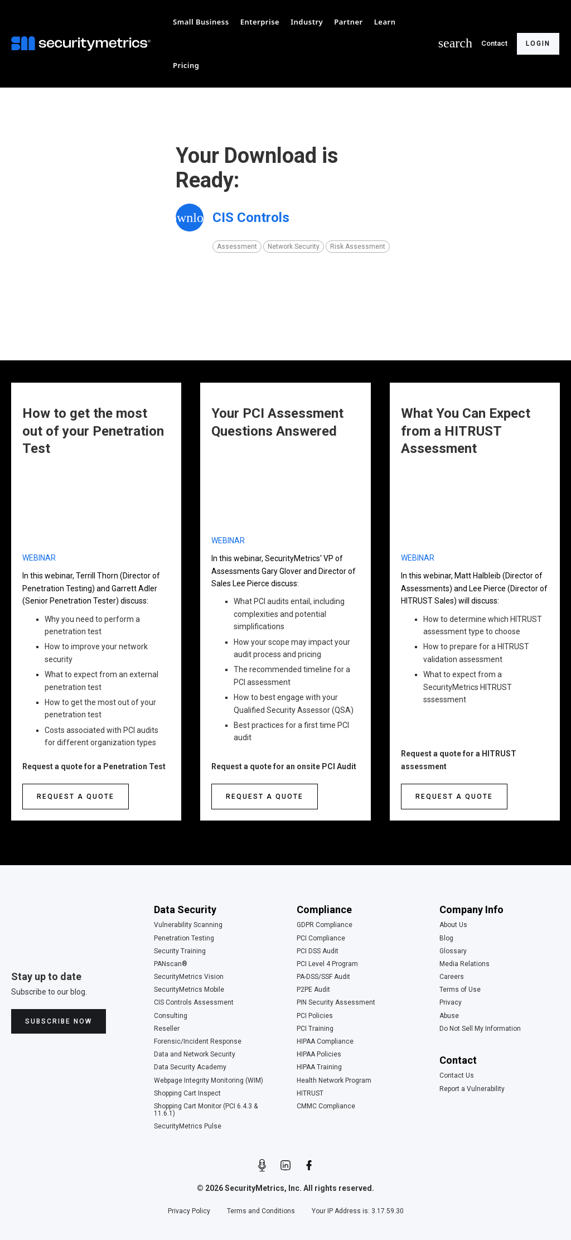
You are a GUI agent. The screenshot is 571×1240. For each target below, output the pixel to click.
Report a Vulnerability (472, 1089)
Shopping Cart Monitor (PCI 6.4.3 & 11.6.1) (206, 1110)
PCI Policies (315, 1016)
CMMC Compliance (326, 1106)
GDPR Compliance (324, 925)
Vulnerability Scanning (188, 925)
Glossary (453, 951)
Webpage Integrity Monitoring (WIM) (208, 1080)
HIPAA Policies (319, 1054)
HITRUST (310, 1093)
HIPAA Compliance (325, 1041)
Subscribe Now (58, 1021)
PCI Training (315, 1028)
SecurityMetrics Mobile (189, 989)
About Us (453, 925)
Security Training (180, 951)
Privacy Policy (189, 1211)
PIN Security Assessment (336, 1002)
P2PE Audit (313, 989)
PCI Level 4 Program (327, 964)
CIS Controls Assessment (194, 1002)
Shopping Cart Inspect (187, 1093)
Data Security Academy (190, 1067)
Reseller (167, 1028)
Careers (451, 977)
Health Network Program (334, 1080)
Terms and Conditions (261, 1211)
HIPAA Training (319, 1067)
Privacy (450, 1002)
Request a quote (75, 796)
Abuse (449, 1016)
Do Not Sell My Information (480, 1028)
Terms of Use (460, 989)
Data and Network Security (194, 1054)
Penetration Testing (184, 938)
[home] (83, 43)
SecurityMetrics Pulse (187, 1126)
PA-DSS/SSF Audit (323, 977)
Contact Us (456, 1075)
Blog (446, 938)
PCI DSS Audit (317, 951)
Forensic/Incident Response (197, 1041)
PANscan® (170, 964)
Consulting (170, 1016)
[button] (201, 22)
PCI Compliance (321, 938)
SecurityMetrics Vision (189, 977)
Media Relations (464, 964)
